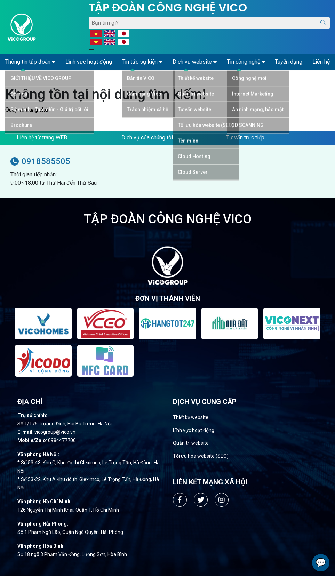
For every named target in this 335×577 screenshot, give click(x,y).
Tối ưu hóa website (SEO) (201, 456)
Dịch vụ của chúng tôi (147, 137)
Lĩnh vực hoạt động (193, 431)
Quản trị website (191, 444)
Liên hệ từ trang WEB (42, 137)
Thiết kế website (190, 418)
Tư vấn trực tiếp (245, 137)
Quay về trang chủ (26, 109)
